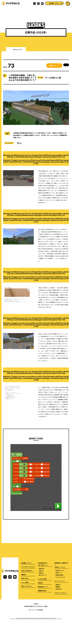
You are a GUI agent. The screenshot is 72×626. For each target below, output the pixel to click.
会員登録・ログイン (54, 3)
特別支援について (43, 587)
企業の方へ (58, 584)
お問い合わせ (25, 578)
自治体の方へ (59, 589)
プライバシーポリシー (60, 593)
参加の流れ (41, 568)
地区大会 (41, 571)
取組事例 (58, 587)
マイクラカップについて (28, 567)
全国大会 (41, 573)
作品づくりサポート (26, 586)
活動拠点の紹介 (42, 591)
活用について (59, 573)
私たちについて (43, 575)
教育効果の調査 (59, 575)
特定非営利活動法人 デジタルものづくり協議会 (36, 606)
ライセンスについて (60, 577)
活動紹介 (23, 574)
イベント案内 (25, 582)
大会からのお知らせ (26, 571)
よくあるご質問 (42, 579)
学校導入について (60, 570)
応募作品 (40, 583)
